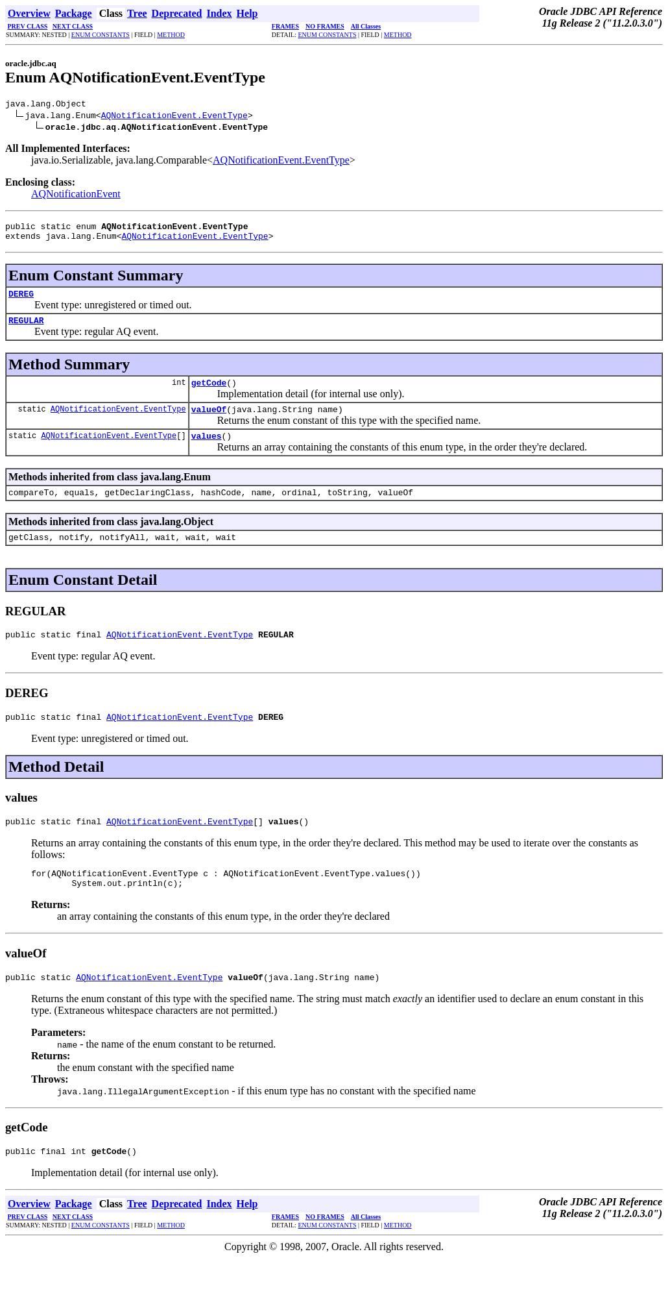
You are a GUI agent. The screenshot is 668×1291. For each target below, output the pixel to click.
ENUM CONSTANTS (100, 34)
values (206, 451)
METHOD (171, 34)
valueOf (209, 422)
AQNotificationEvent (76, 195)
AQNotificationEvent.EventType (174, 117)
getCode (209, 394)
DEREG (21, 301)
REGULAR (26, 330)
